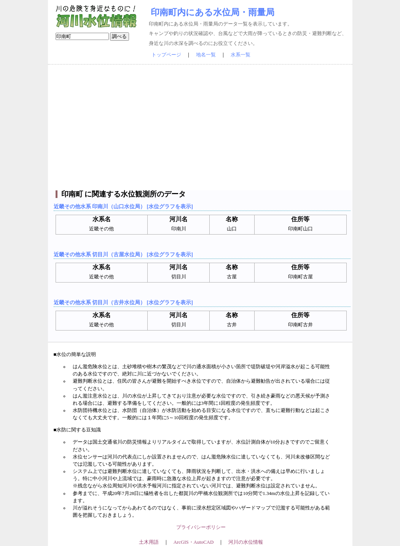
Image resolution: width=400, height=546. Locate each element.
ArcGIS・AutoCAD (194, 542)
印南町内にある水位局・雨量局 (212, 12)
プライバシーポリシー (201, 527)
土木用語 (149, 542)
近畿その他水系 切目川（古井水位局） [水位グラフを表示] (123, 302)
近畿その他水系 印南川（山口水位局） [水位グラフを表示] (123, 206)
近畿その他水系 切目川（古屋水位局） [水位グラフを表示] (123, 254)
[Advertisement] (200, 127)
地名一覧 (206, 54)
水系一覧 (240, 54)
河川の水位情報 (245, 542)
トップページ (166, 54)
